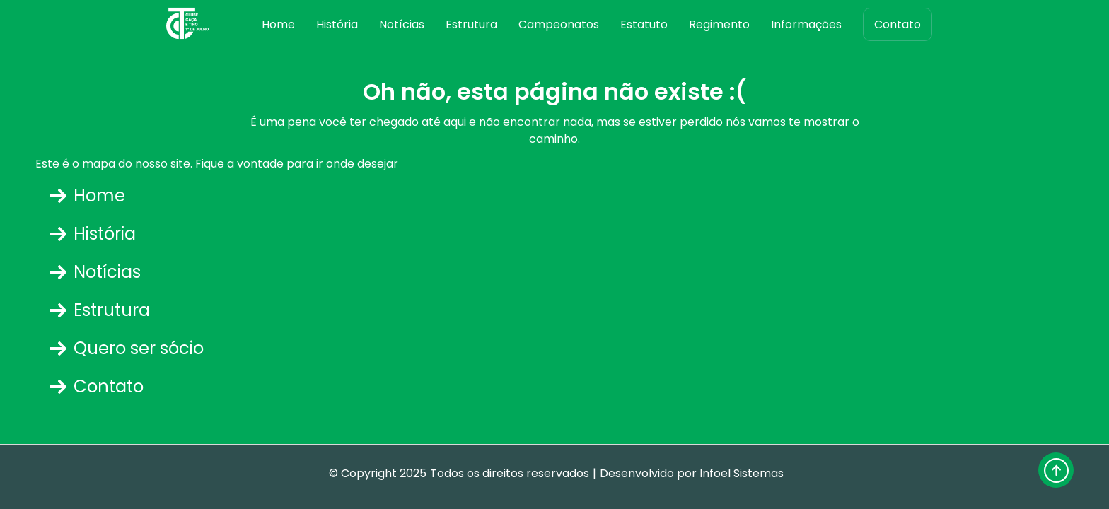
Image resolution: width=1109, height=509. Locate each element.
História (337, 24)
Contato (897, 24)
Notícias (401, 24)
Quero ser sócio (127, 348)
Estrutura (471, 24)
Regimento (719, 24)
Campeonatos (558, 24)
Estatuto (644, 24)
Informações (806, 24)
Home (278, 24)
